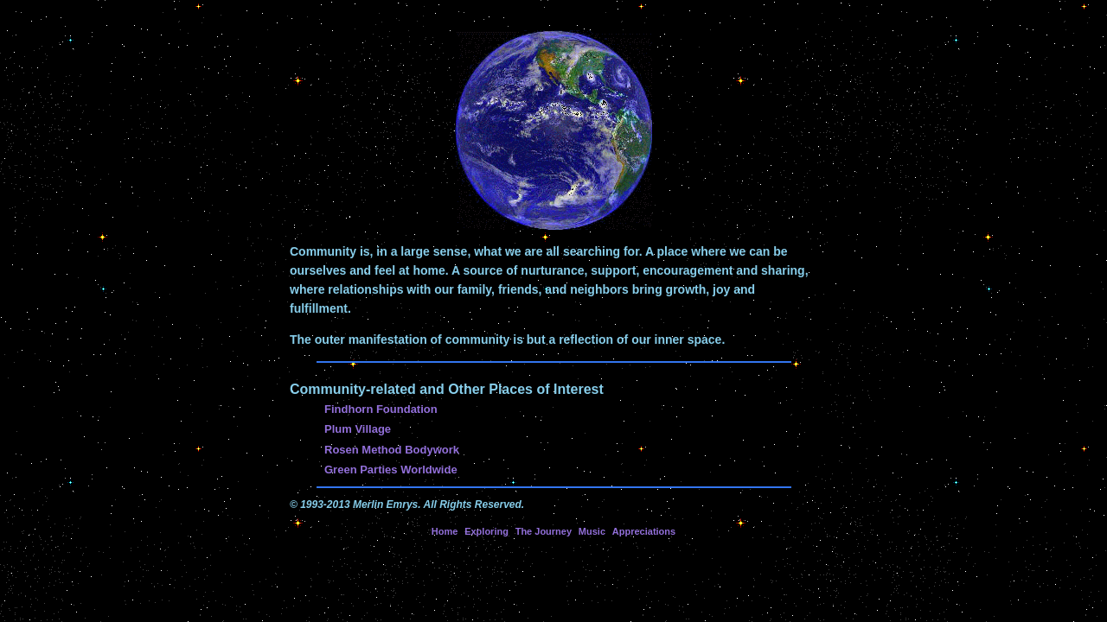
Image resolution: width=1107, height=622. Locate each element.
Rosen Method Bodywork (391, 449)
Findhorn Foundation (381, 409)
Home (445, 531)
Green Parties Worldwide (391, 469)
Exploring (486, 531)
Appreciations (643, 531)
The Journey (543, 531)
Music (592, 531)
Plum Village (357, 428)
